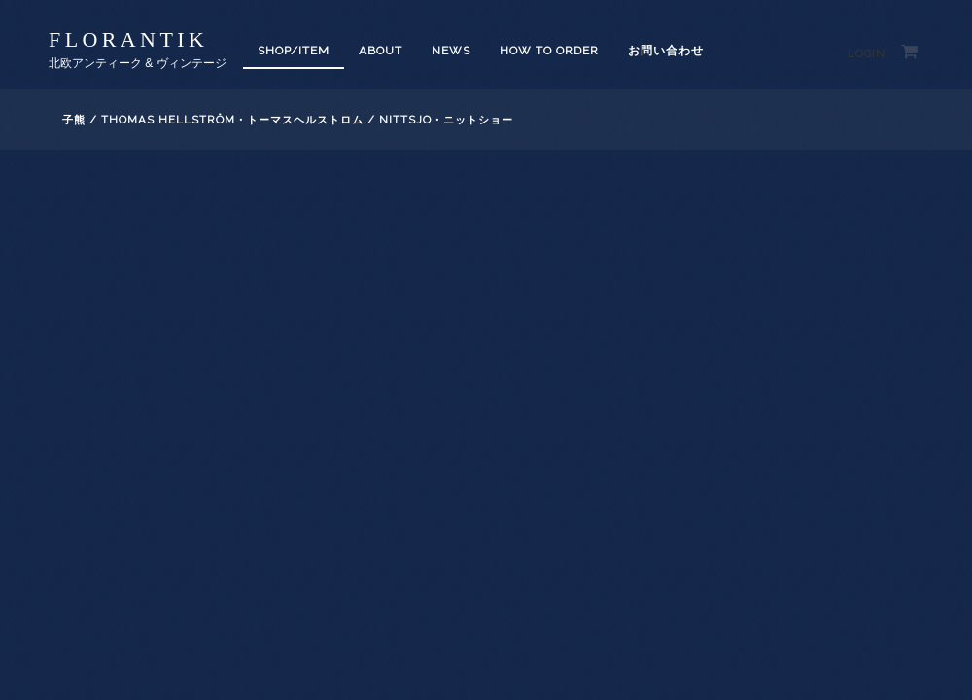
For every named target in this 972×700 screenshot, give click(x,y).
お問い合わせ (666, 50)
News (451, 50)
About (380, 50)
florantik (128, 39)
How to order (549, 50)
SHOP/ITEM (294, 50)
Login (866, 54)
